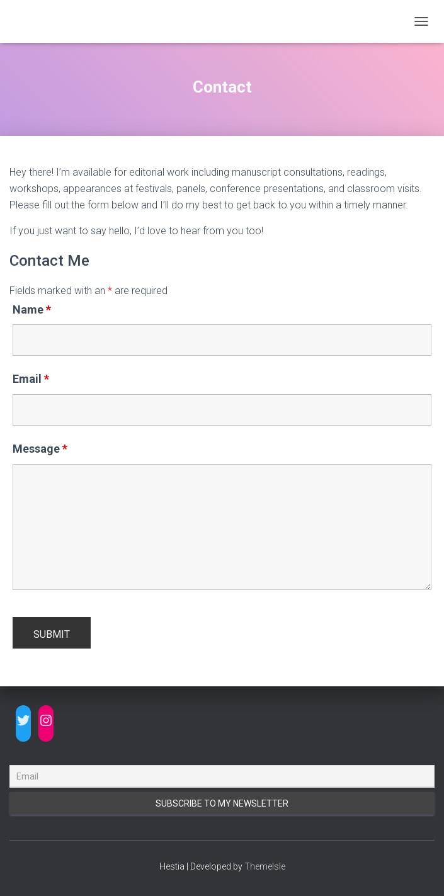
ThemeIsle (264, 866)
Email (31, 379)
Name (32, 309)
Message (40, 449)
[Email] (222, 776)
